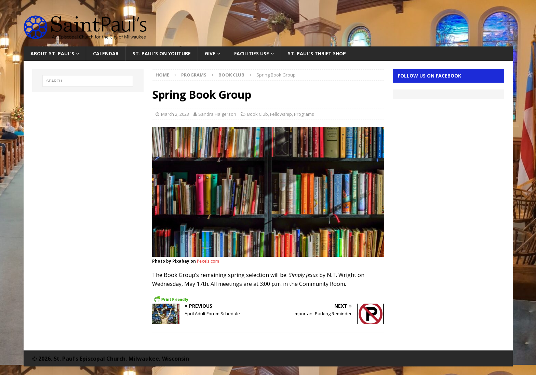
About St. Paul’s (52, 53)
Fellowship (281, 114)
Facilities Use (251, 53)
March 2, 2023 (175, 114)
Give (210, 53)
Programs (193, 75)
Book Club (257, 114)
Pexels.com (208, 261)
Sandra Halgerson (217, 114)
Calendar (106, 53)
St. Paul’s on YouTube (162, 53)
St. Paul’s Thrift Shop (317, 53)
